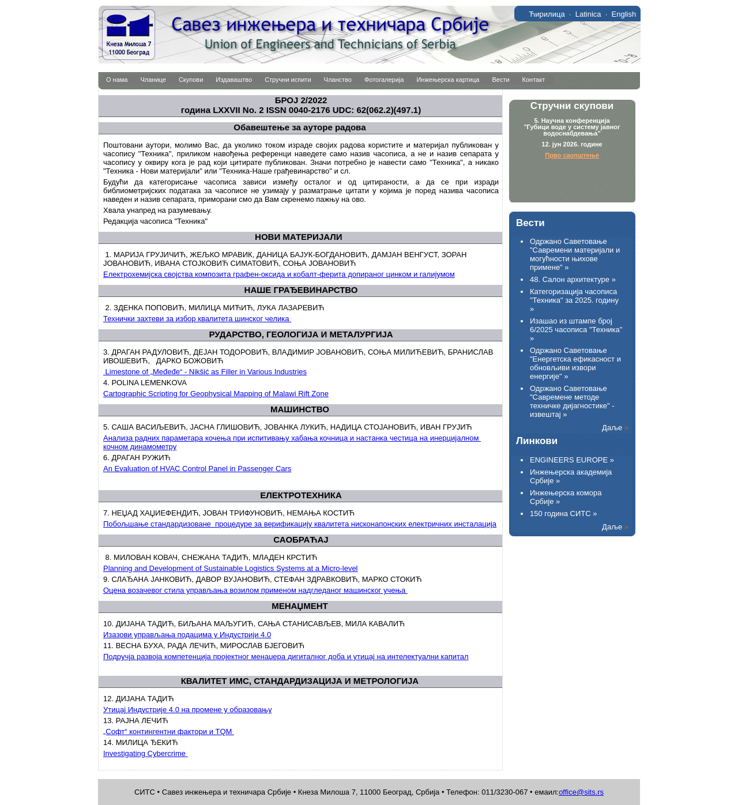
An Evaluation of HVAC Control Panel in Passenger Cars (197, 468)
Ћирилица (546, 14)
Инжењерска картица (447, 79)
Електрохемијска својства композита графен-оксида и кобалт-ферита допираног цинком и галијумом (279, 274)
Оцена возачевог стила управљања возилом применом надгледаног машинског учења (255, 590)
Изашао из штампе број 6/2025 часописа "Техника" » (576, 330)
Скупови (191, 79)
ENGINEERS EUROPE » (572, 460)
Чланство (338, 79)
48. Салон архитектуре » (573, 279)
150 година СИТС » (563, 513)
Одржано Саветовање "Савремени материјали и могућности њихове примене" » (575, 254)
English (624, 14)
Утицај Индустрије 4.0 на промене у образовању (187, 709)
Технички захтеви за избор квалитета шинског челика (197, 318)
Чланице (153, 79)
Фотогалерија (384, 79)
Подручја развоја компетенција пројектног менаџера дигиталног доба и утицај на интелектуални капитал (286, 656)
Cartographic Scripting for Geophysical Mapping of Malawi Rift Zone (216, 393)
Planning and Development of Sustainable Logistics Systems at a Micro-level (230, 568)
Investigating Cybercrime (145, 753)
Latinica (588, 14)
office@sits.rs (581, 792)
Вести (500, 79)
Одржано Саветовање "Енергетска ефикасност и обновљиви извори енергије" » (575, 363)
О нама (117, 79)
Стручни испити (288, 79)
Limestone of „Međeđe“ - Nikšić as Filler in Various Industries (205, 371)
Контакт (533, 79)
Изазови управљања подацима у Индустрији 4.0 (187, 634)
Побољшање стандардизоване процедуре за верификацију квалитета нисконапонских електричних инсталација (299, 524)
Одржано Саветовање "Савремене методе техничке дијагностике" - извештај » (572, 401)
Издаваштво (234, 79)
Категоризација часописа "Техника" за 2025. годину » (574, 300)
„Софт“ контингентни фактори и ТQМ (168, 731)
